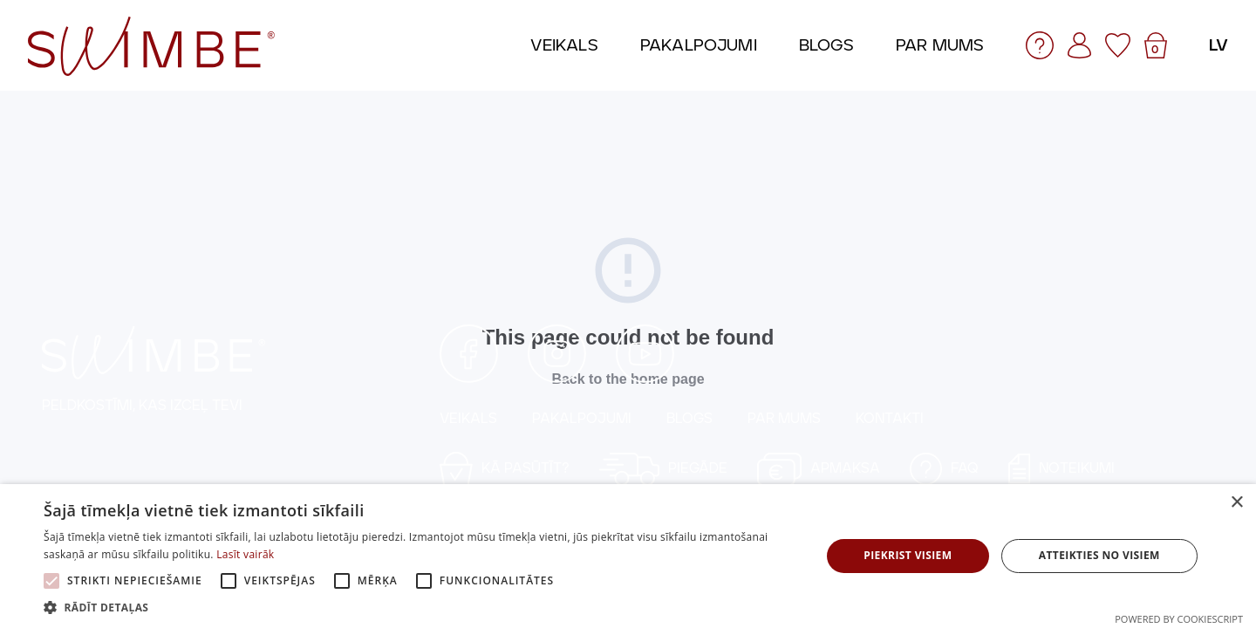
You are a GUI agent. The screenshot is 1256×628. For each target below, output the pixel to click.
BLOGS (689, 418)
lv (1218, 45)
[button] (421, 606)
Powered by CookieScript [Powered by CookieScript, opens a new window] (1179, 618)
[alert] (628, 556)
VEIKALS (468, 418)
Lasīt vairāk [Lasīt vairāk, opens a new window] (245, 554)
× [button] (1236, 502)
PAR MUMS (784, 418)
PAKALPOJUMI (581, 418)
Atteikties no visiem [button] (1099, 555)
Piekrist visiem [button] (908, 555)
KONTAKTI (890, 418)
